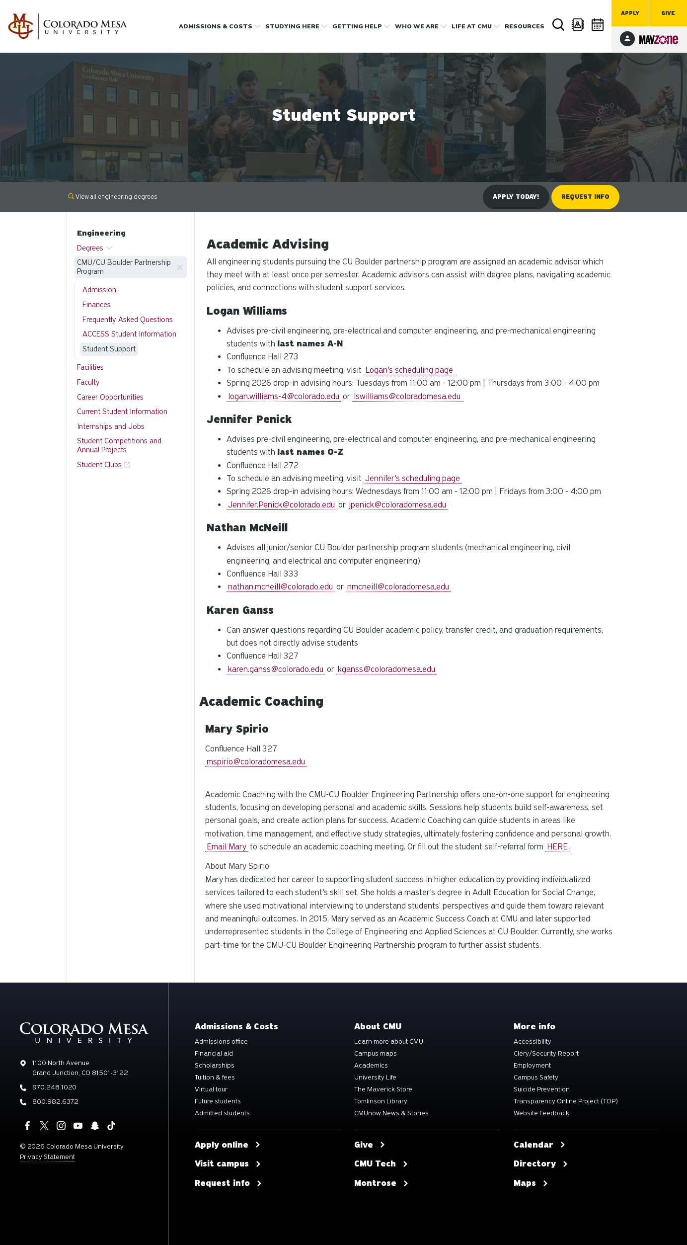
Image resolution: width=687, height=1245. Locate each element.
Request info (228, 1183)
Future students (218, 1101)
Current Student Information (122, 411)
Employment (532, 1066)
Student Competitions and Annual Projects (119, 445)
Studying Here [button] (292, 26)
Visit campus (228, 1164)
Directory (578, 24)
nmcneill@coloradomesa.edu (398, 586)
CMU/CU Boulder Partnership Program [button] (124, 267)
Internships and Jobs (111, 426)
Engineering (101, 233)
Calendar (598, 24)
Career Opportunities (110, 397)
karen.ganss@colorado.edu (275, 669)
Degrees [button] (90, 248)
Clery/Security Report (546, 1054)
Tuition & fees (215, 1077)
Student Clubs (99, 464)
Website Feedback (541, 1113)
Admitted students (222, 1113)
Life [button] (472, 26)
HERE (557, 846)
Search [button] (558, 25)
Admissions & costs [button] (215, 26)
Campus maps (375, 1054)
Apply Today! (516, 196)
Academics (371, 1066)
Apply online (228, 1145)
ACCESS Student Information (129, 334)
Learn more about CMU (388, 1042)
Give (668, 13)
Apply (630, 13)
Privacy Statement (47, 1157)
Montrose (381, 1183)
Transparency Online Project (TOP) (566, 1101)
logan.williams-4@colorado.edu (283, 396)
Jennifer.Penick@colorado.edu (281, 504)
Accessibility (532, 1042)
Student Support (109, 348)
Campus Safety (536, 1077)
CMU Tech (381, 1164)
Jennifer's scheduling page (412, 478)
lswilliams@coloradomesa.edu (408, 396)
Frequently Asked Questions (127, 319)
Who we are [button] (417, 26)
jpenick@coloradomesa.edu (397, 504)
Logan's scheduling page (409, 370)
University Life (375, 1077)
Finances (96, 304)
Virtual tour (211, 1089)
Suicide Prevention (542, 1089)
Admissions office (221, 1042)
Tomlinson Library (380, 1101)
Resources (524, 26)
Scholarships (214, 1066)
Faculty (88, 382)
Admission (99, 289)
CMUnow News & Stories (391, 1113)
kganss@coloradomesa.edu (386, 669)
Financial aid (214, 1054)
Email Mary (226, 846)
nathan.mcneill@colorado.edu (280, 586)
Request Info (585, 196)
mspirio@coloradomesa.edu (256, 761)
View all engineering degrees (112, 196)
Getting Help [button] (357, 26)
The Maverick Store (383, 1089)
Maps (531, 1183)
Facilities (90, 367)
